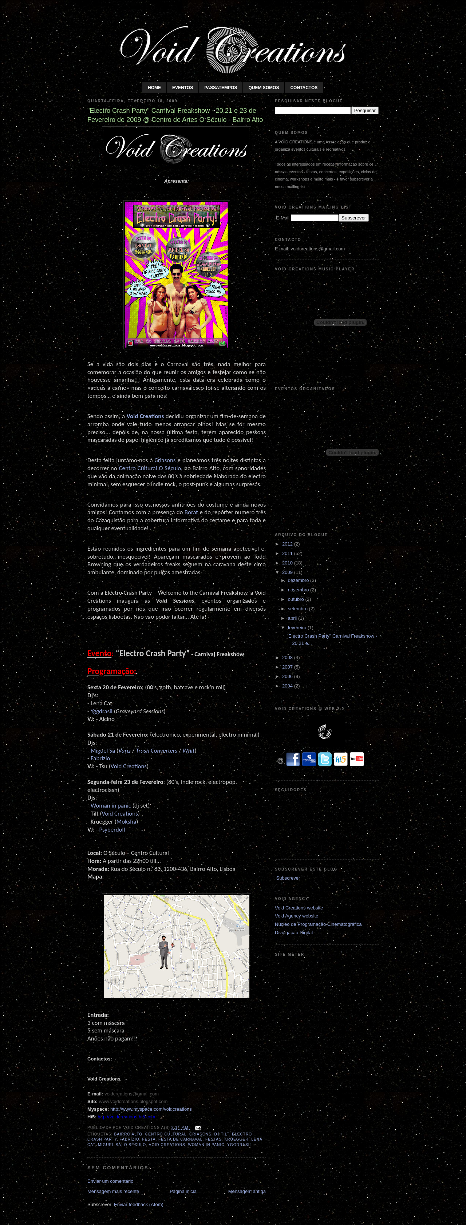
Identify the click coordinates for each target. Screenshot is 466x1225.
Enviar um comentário (110, 1181)
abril (293, 618)
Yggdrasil (239, 1145)
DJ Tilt (221, 1134)
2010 (288, 563)
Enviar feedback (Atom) (138, 1204)
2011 (288, 553)
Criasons (200, 1134)
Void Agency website (296, 916)
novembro (299, 589)
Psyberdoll (112, 829)
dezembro (299, 580)
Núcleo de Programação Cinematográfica (318, 924)
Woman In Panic (206, 1145)
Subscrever (288, 878)
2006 (288, 676)
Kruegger (236, 1139)
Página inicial (184, 1191)
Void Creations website (299, 908)
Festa (149, 1139)
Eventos (182, 87)
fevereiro (298, 627)
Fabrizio (129, 1139)
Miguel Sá (109, 1145)
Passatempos (220, 87)
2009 (288, 572)
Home (154, 87)
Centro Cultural (165, 1134)
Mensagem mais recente (113, 1191)
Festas (213, 1139)
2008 (288, 657)
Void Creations (145, 416)
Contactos (303, 87)
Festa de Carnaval (180, 1139)
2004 (288, 686)
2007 (288, 667)
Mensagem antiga (247, 1191)
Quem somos (263, 87)
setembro (298, 608)
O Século (135, 1145)
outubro (296, 599)
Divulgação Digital (294, 932)
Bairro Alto (128, 1134)
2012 (288, 544)
